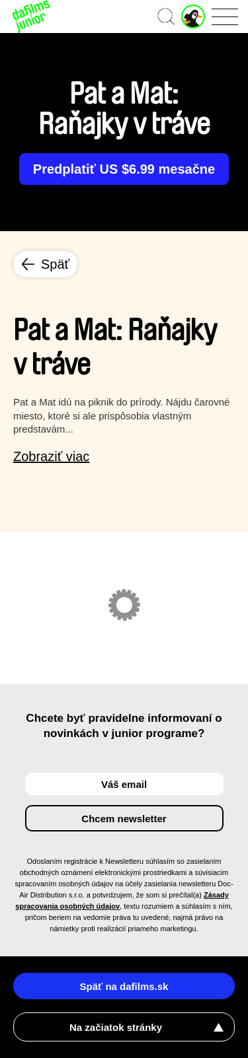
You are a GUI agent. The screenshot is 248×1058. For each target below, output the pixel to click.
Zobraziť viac (51, 456)
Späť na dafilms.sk (124, 986)
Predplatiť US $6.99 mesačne (124, 169)
